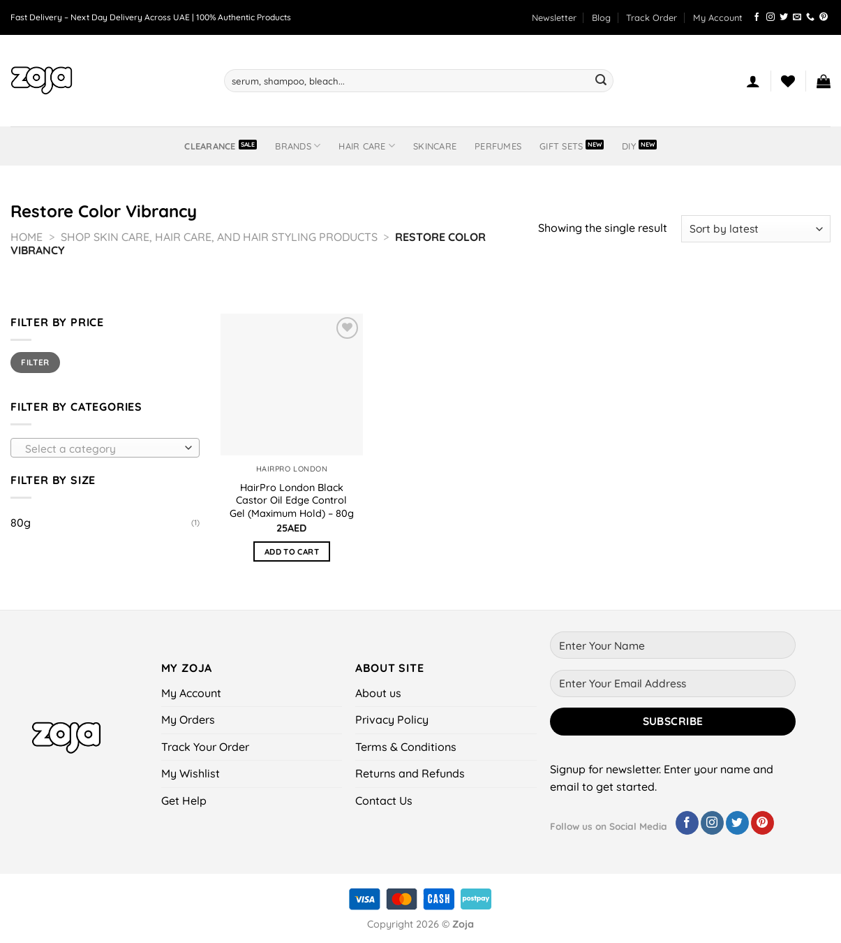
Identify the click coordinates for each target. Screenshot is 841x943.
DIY (629, 146)
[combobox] (105, 448)
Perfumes (498, 146)
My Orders (188, 719)
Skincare (434, 146)
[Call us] (810, 17)
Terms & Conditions (405, 747)
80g (20, 522)
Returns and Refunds (410, 773)
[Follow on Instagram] (770, 17)
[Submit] (601, 81)
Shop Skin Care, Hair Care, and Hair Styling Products (219, 237)
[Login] (753, 81)
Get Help (184, 800)
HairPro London (292, 469)
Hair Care (366, 145)
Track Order (651, 17)
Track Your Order (205, 747)
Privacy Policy (392, 719)
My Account (718, 17)
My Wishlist (190, 773)
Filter (35, 362)
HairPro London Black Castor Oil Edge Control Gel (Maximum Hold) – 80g (292, 500)
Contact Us (383, 800)
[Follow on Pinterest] (823, 17)
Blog (601, 17)
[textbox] (102, 448)
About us (378, 693)
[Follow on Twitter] (784, 17)
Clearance (209, 146)
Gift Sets (561, 146)
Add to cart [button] (292, 551)
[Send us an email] (797, 17)
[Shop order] (756, 228)
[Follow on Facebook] (756, 17)
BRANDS (297, 145)
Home (26, 237)
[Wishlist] (788, 81)
